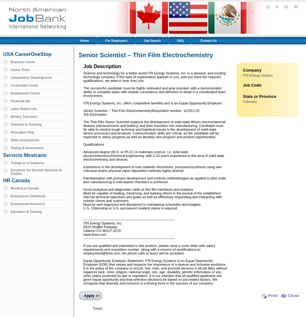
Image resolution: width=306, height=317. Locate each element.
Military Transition (24, 116)
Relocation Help (22, 132)
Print (269, 295)
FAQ (180, 41)
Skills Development (25, 140)
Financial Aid (20, 101)
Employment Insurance (28, 204)
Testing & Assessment (27, 148)
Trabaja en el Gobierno (27, 163)
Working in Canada (25, 188)
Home (84, 41)
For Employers (116, 41)
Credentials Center (24, 85)
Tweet (97, 308)
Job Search (152, 41)
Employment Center (25, 93)
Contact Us (208, 41)
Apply (89, 296)
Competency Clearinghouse (31, 77)
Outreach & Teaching (26, 124)
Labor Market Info (24, 109)
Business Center (23, 62)
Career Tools (20, 70)
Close (290, 295)
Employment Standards (28, 196)
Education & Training (26, 212)
